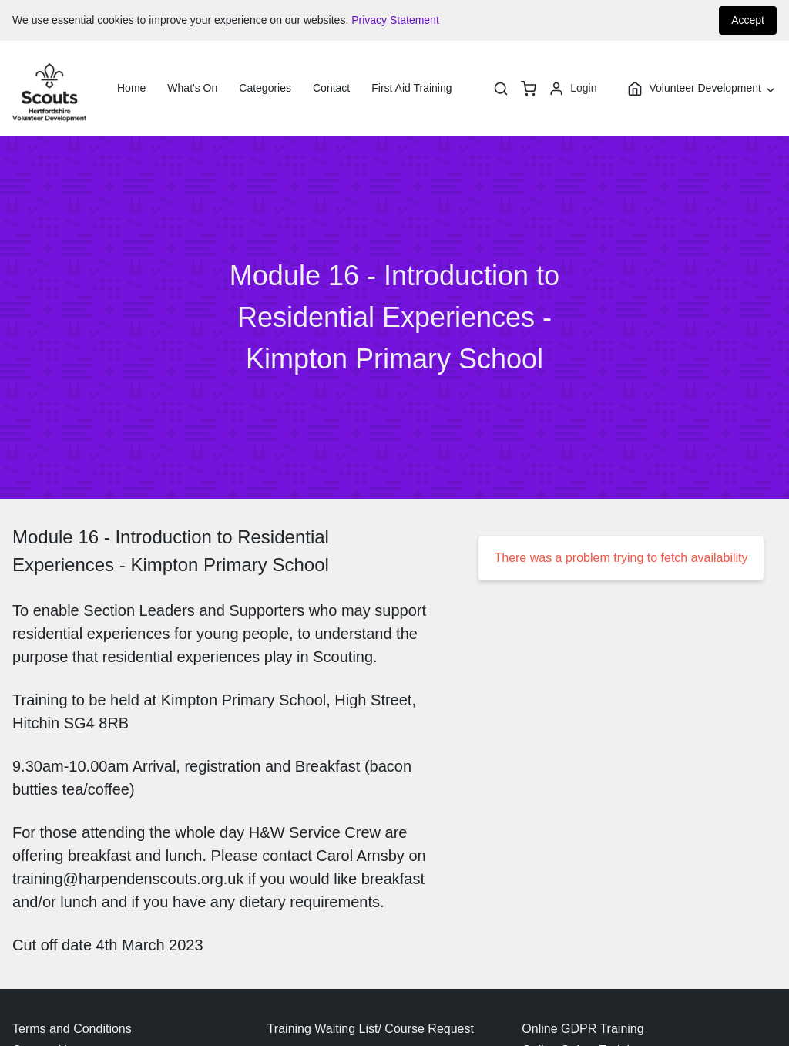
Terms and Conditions (72, 1028)
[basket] (528, 89)
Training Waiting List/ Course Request (370, 1028)
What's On (192, 88)
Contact (331, 88)
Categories (265, 88)
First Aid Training (411, 88)
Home (131, 88)
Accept (747, 20)
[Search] (501, 89)
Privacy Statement (395, 20)
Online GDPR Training (582, 1028)
